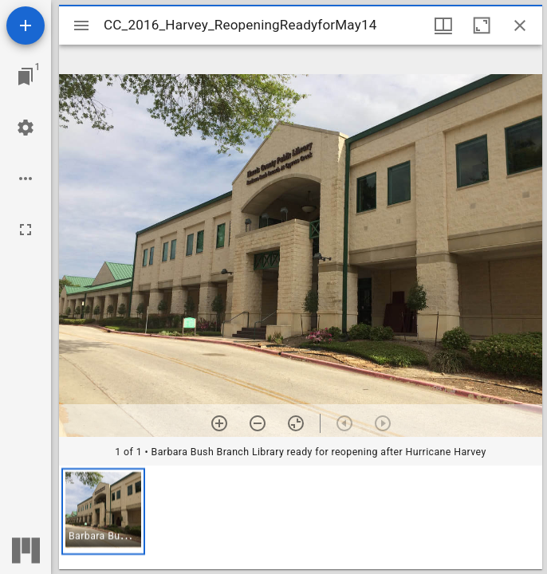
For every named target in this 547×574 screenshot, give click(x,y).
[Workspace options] (25, 178)
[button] (103, 511)
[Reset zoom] (296, 423)
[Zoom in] (219, 423)
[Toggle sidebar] (81, 25)
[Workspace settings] (25, 127)
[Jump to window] (25, 76)
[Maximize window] (481, 25)
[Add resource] (25, 25)
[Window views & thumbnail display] (443, 25)
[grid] (300, 517)
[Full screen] (25, 229)
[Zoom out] (257, 423)
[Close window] (520, 25)
